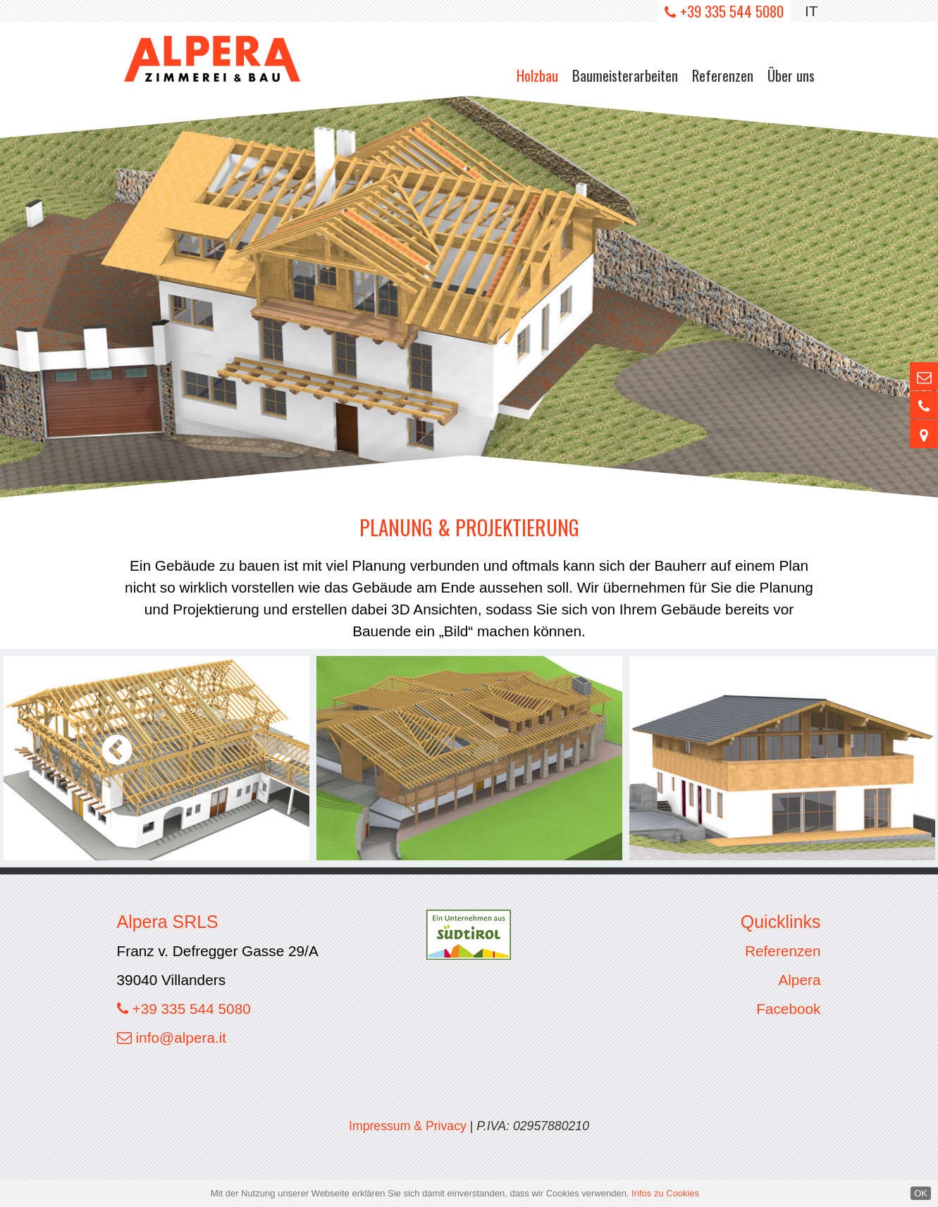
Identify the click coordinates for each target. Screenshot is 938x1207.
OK (920, 1193)
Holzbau (537, 75)
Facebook (788, 1009)
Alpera (799, 980)
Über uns (791, 75)
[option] (469, 296)
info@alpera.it (181, 1037)
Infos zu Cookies (665, 1193)
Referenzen (722, 75)
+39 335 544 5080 (732, 11)
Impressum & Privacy (408, 1126)
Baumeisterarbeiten (625, 75)
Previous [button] (117, 751)
